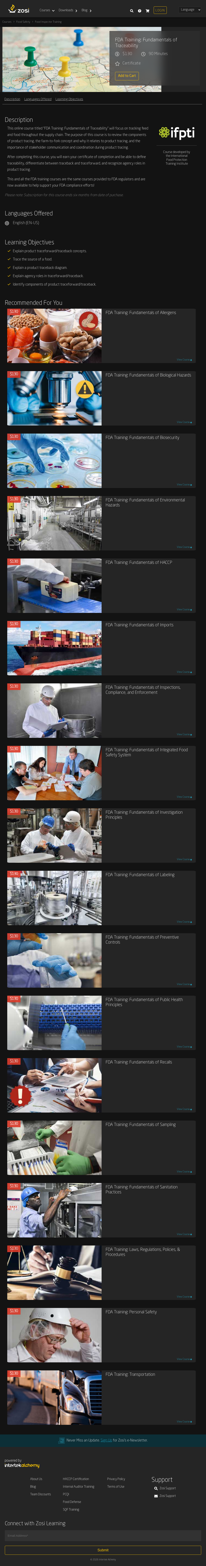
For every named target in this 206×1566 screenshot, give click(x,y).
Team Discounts (40, 1494)
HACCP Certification (76, 1479)
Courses (45, 10)
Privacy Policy (116, 1479)
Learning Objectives (69, 99)
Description (12, 99)
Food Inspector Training (48, 22)
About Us (36, 1479)
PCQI (66, 1494)
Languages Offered (38, 99)
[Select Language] (189, 10)
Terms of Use (115, 1486)
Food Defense (72, 1502)
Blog (85, 10)
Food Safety (23, 22)
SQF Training (71, 1509)
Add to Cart (127, 76)
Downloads (66, 10)
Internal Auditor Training (78, 1486)
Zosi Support (165, 1488)
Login (160, 10)
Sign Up (106, 1440)
